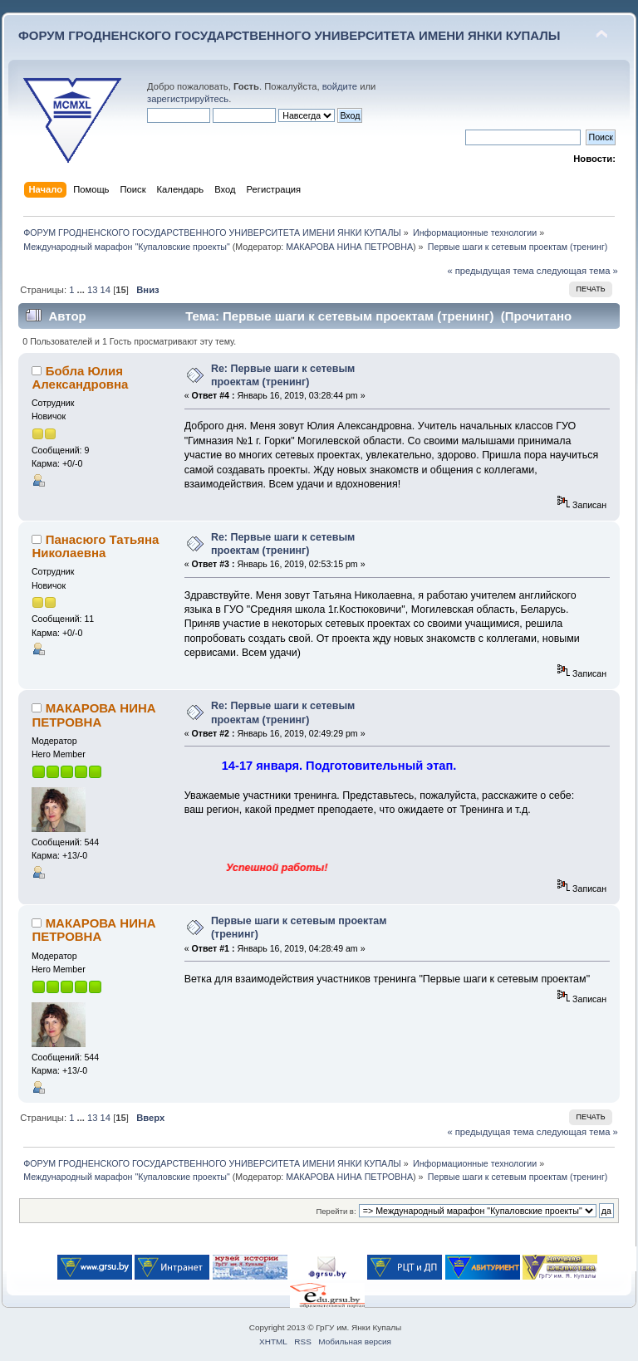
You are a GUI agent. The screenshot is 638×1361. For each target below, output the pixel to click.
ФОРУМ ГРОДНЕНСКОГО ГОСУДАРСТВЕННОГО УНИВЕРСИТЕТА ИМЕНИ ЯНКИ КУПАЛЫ (289, 35)
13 (92, 290)
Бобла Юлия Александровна (80, 377)
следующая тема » (577, 271)
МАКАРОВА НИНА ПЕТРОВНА (349, 247)
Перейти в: (336, 1211)
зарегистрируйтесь (187, 99)
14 (105, 290)
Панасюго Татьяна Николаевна (95, 546)
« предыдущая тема (490, 271)
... (82, 290)
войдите (339, 86)
